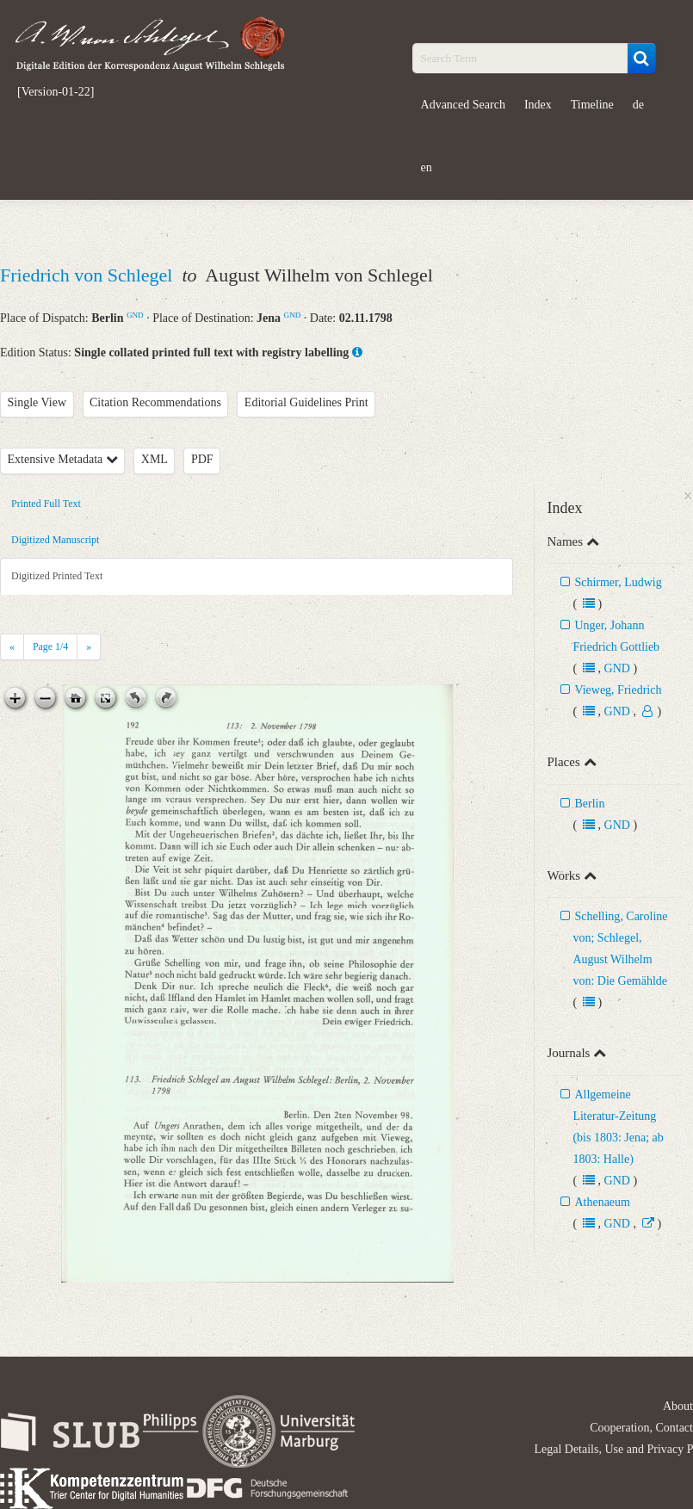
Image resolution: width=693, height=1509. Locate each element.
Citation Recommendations (155, 402)
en (426, 167)
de (638, 104)
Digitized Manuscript (55, 540)
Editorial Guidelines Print (306, 402)
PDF (202, 459)
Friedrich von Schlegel (88, 275)
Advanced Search (463, 104)
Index (538, 104)
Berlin (589, 803)
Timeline (592, 104)
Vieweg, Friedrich (617, 689)
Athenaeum (602, 1202)
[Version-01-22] (55, 92)
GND (135, 315)
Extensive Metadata (63, 459)
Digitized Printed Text (56, 576)
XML (154, 459)
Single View (37, 402)
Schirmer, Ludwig (617, 582)
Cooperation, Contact (641, 1427)
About (678, 1406)
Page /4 (50, 646)
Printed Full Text (46, 504)
